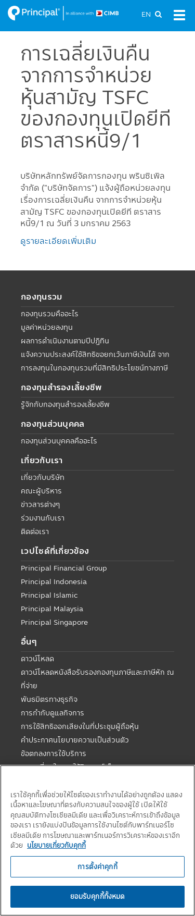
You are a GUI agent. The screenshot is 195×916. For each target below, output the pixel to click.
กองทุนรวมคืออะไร (50, 313)
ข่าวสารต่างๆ (40, 504)
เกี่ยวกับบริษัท (42, 477)
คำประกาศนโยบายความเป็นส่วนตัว (75, 740)
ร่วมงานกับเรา (42, 518)
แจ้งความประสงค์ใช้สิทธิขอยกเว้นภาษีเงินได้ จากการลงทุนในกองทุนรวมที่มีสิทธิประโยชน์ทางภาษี (95, 361)
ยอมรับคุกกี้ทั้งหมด (97, 896)
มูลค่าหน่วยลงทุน (47, 327)
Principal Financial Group (64, 568)
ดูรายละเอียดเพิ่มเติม (58, 240)
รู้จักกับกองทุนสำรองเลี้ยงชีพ (65, 404)
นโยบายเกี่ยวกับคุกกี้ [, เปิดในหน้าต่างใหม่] (56, 845)
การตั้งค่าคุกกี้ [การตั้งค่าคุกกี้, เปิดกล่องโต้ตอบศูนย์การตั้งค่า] (97, 866)
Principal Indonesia (54, 581)
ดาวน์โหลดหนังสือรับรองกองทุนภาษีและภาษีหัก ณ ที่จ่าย (97, 679)
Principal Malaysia (52, 608)
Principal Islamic (49, 595)
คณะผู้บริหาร (41, 491)
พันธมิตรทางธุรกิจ (49, 699)
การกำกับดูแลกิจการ (52, 713)
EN (146, 14)
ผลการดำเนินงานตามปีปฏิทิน (65, 341)
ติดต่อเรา (35, 531)
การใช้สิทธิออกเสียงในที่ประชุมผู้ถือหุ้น (80, 726)
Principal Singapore (54, 622)
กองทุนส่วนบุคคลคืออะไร (59, 441)
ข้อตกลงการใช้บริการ (53, 753)
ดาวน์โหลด (37, 658)
